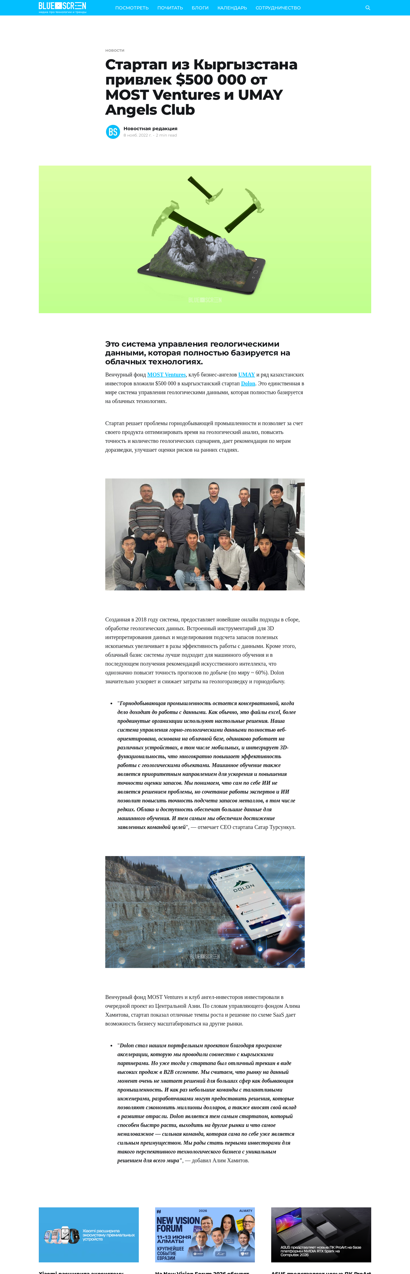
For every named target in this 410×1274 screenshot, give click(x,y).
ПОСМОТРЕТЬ (131, 8)
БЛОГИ (200, 8)
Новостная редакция (151, 128)
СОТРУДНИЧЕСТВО (278, 8)
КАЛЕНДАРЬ (232, 8)
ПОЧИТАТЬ (170, 8)
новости (114, 50)
